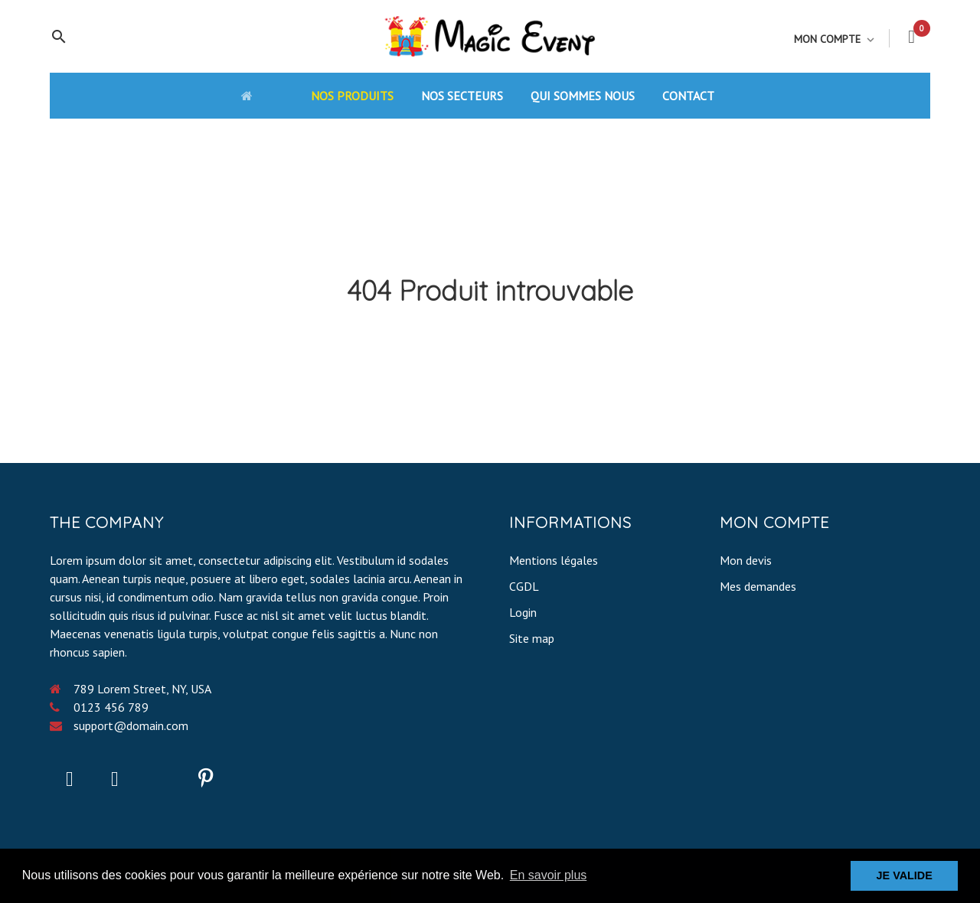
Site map (531, 638)
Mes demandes (758, 586)
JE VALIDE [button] (905, 875)
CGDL (524, 586)
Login (523, 612)
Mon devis (746, 560)
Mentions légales (553, 560)
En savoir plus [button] (548, 875)
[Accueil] (262, 95)
